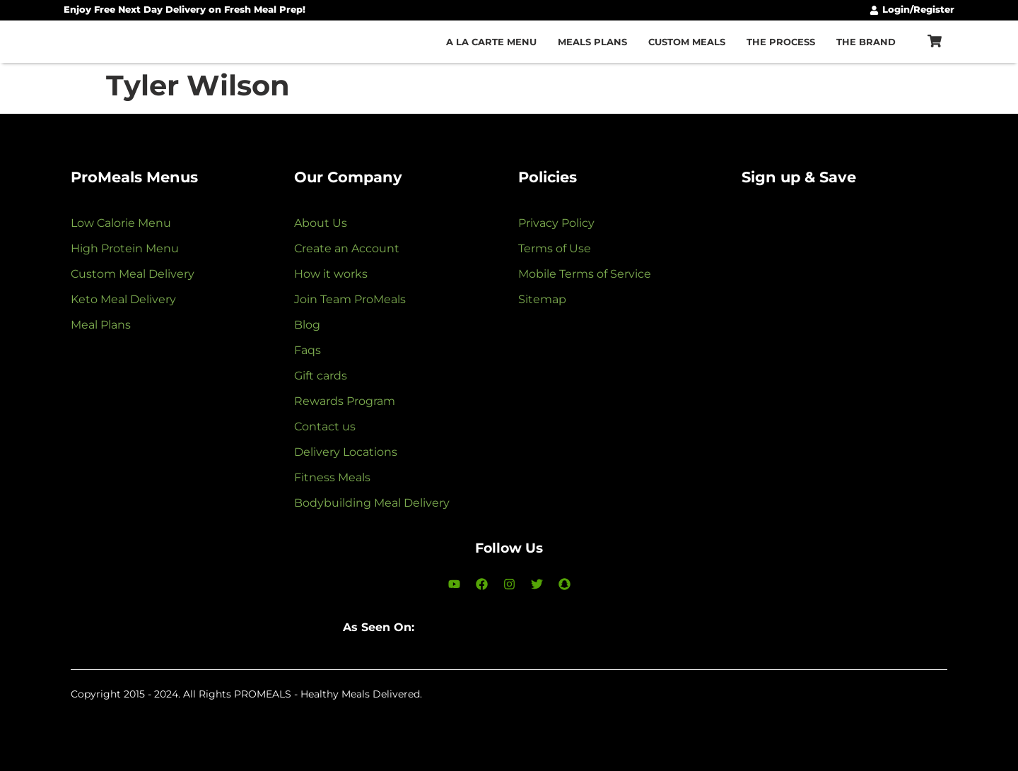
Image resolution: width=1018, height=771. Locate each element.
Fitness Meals (332, 477)
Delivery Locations (345, 452)
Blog (307, 324)
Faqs (307, 350)
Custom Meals (686, 41)
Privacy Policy (556, 223)
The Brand (866, 41)
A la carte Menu (491, 41)
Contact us (325, 426)
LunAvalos (148, 707)
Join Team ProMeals (350, 299)
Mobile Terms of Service (584, 274)
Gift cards (320, 375)
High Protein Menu (125, 248)
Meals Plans (592, 41)
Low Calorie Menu (121, 223)
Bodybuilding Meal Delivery (372, 503)
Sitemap (542, 299)
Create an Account (346, 248)
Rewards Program (344, 401)
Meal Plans (101, 324)
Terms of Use (554, 248)
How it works (331, 274)
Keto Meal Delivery (123, 299)
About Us (320, 223)
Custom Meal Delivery (132, 274)
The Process (781, 41)
